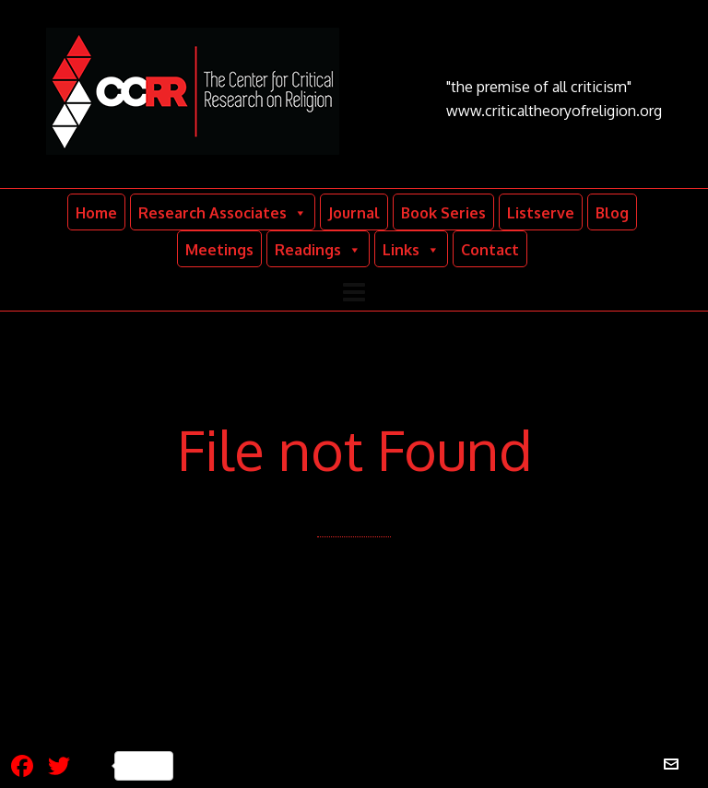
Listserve (540, 213)
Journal (354, 213)
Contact (490, 250)
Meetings (219, 250)
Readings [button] (318, 249)
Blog (612, 213)
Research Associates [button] (222, 212)
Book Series (443, 213)
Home (96, 213)
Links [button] (411, 249)
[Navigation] (354, 291)
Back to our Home (349, 583)
